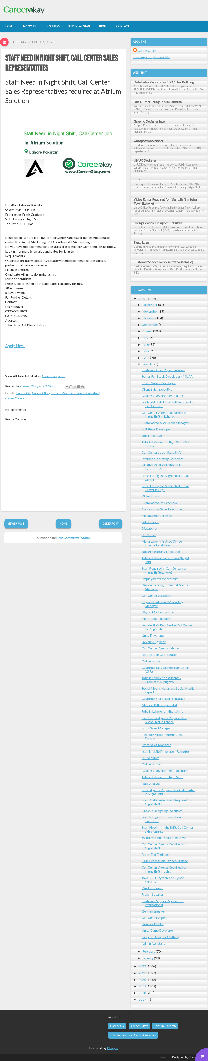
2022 (142, 966)
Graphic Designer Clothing (160, 937)
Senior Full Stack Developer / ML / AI (168, 376)
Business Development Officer (163, 396)
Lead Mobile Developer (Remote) (165, 751)
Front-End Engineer (155, 854)
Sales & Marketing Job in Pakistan (158, 102)
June (145, 344)
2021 (142, 973)
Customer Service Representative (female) (163, 262)
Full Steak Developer (156, 429)
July (145, 338)
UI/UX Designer (145, 160)
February (148, 951)
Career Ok (23, 393)
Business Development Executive (165, 770)
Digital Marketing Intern (159, 612)
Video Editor (151, 496)
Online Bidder (151, 661)
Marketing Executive (156, 618)
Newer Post (16, 523)
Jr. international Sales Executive (164, 838)
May (145, 351)
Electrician (141, 242)
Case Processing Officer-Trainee (165, 861)
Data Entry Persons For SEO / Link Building (164, 82)
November (150, 311)
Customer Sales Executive (160, 503)
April (145, 357)
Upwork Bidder (153, 924)
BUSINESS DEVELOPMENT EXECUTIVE (162, 467)
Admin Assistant (153, 943)
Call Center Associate (157, 595)
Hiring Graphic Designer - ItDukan (158, 223)
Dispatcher (149, 528)
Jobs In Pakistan (62, 393)
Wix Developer (152, 888)
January (147, 958)
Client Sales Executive (157, 389)
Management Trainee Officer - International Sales (163, 543)
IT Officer (149, 535)
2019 (142, 986)
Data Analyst (151, 783)
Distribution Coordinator (159, 654)
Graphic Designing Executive (162, 811)
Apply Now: (15, 345)
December (149, 304)
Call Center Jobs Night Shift (161, 452)
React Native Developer (159, 383)
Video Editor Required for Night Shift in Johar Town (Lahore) (165, 201)
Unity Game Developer (158, 930)
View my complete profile (151, 57)
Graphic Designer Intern (150, 121)
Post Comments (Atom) (73, 538)
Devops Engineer (154, 642)
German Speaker (153, 911)
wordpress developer (148, 141)
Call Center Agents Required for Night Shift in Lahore (164, 414)
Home (63, 523)
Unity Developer (153, 635)
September (150, 324)
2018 (142, 993)
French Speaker (152, 894)
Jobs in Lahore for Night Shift (162, 711)
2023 (142, 299)
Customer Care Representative (163, 370)
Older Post (111, 523)
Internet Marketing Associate (162, 459)
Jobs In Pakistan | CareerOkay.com (133, 1035)
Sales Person (150, 522)
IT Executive (150, 758)
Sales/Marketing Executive (161, 551)
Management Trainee (157, 515)
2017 (142, 999)
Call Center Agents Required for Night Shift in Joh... (164, 869)
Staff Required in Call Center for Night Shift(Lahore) (164, 570)
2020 (142, 979)
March (147, 364)
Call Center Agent (154, 918)
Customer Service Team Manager (165, 423)
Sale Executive (152, 435)
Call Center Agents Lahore (160, 648)
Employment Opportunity (160, 579)
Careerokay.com (53, 376)
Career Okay (41, 393)
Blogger (112, 1048)
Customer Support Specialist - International (163, 903)
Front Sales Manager (156, 728)
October (148, 318)
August (147, 331)
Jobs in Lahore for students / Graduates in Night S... (161, 680)
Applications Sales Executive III (164, 509)
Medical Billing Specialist (159, 705)
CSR (137, 180)
